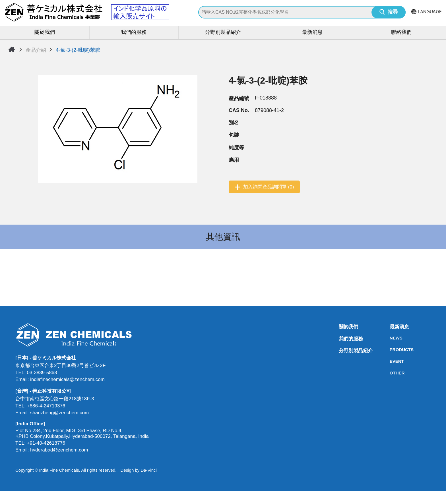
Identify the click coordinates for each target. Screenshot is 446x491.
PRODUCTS (391, 349)
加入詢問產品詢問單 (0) (268, 187)
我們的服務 (133, 32)
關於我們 (44, 32)
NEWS (391, 337)
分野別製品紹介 (223, 32)
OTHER (391, 372)
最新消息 (312, 32)
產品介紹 (36, 50)
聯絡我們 (401, 32)
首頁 (11, 49)
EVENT (391, 361)
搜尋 (393, 12)
